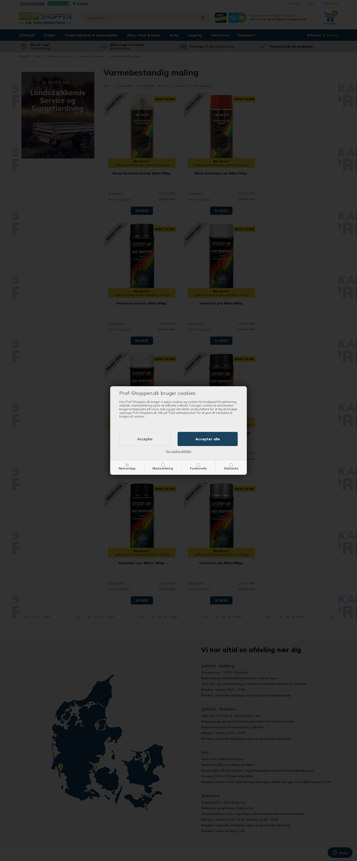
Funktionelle (198, 468)
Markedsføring (163, 468)
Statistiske (231, 468)
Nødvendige (127, 468)
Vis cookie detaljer (178, 451)
